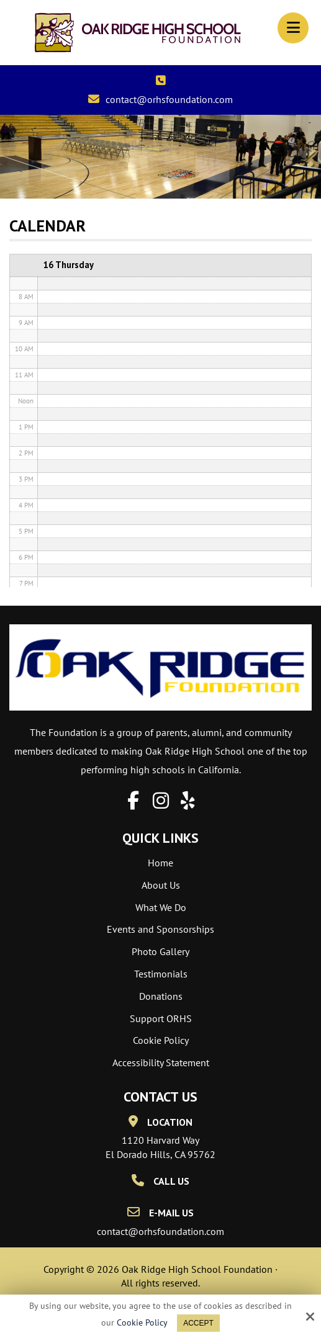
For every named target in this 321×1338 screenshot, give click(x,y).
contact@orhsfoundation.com (169, 99)
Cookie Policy (142, 1323)
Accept (198, 1323)
